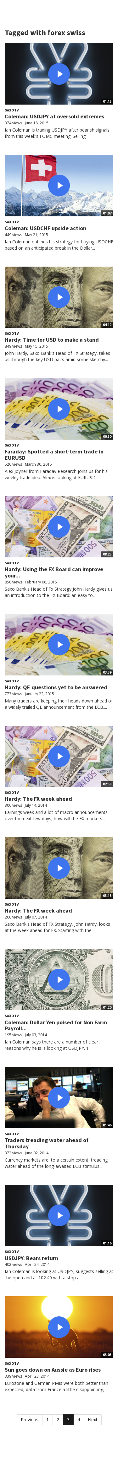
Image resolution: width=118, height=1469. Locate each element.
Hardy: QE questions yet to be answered (56, 687)
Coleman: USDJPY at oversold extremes (54, 116)
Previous (29, 1420)
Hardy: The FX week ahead (38, 798)
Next (93, 1420)
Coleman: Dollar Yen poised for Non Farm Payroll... (56, 1025)
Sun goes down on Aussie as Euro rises (53, 1369)
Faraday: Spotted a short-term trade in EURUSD (54, 454)
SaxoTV (12, 110)
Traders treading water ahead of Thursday (46, 1143)
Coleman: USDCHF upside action (45, 228)
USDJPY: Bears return (31, 1258)
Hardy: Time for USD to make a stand (52, 339)
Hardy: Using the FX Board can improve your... (54, 572)
